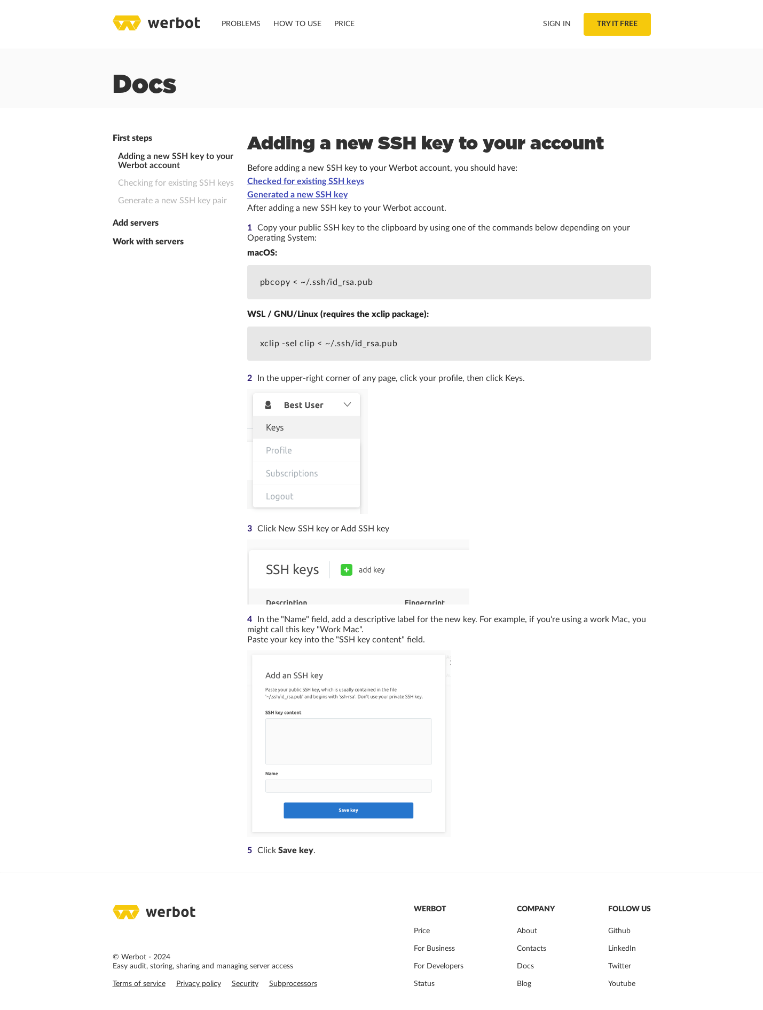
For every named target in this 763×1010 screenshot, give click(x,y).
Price (344, 24)
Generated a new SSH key (297, 194)
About (527, 931)
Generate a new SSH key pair (172, 200)
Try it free (617, 24)
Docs (525, 966)
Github (619, 931)
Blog (524, 984)
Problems (241, 24)
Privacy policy (198, 984)
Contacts (531, 948)
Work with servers (148, 241)
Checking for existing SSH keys (176, 183)
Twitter (619, 966)
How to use (297, 24)
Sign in (557, 24)
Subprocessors (293, 984)
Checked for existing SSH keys (305, 181)
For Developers (438, 966)
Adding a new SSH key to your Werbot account (175, 161)
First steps (132, 138)
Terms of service (139, 984)
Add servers (136, 223)
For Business (434, 948)
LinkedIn (622, 948)
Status (424, 984)
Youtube (621, 984)
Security (245, 984)
